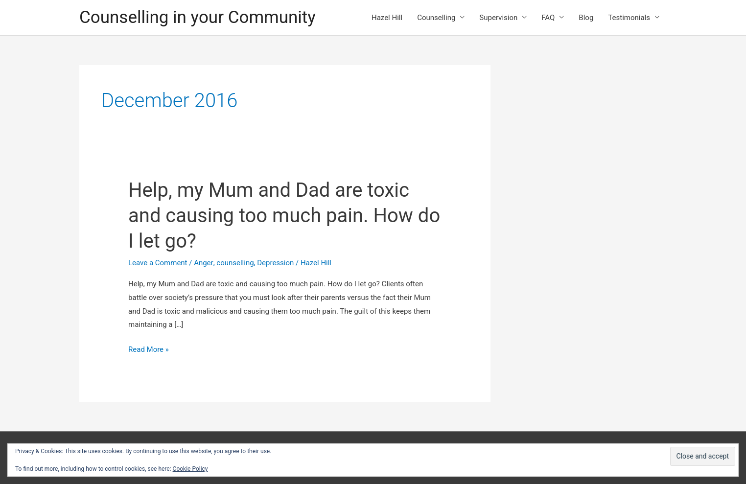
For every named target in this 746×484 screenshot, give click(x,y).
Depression (275, 262)
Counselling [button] (436, 17)
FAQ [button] (548, 17)
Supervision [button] (498, 17)
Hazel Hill (387, 17)
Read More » (148, 350)
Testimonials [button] (629, 17)
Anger (203, 262)
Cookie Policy (190, 468)
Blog (586, 17)
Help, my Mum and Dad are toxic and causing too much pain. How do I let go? (284, 216)
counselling (235, 262)
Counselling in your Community (197, 17)
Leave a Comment (157, 262)
